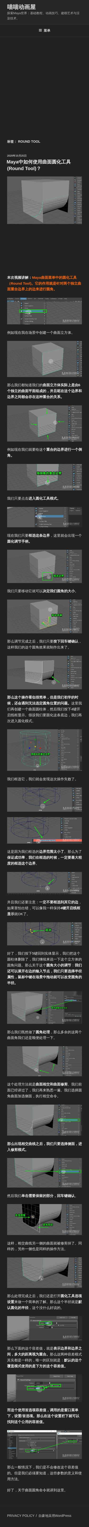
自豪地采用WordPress (54, 1516)
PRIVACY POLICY (20, 1516)
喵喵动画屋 (21, 7)
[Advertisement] (44, 83)
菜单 (44, 30)
